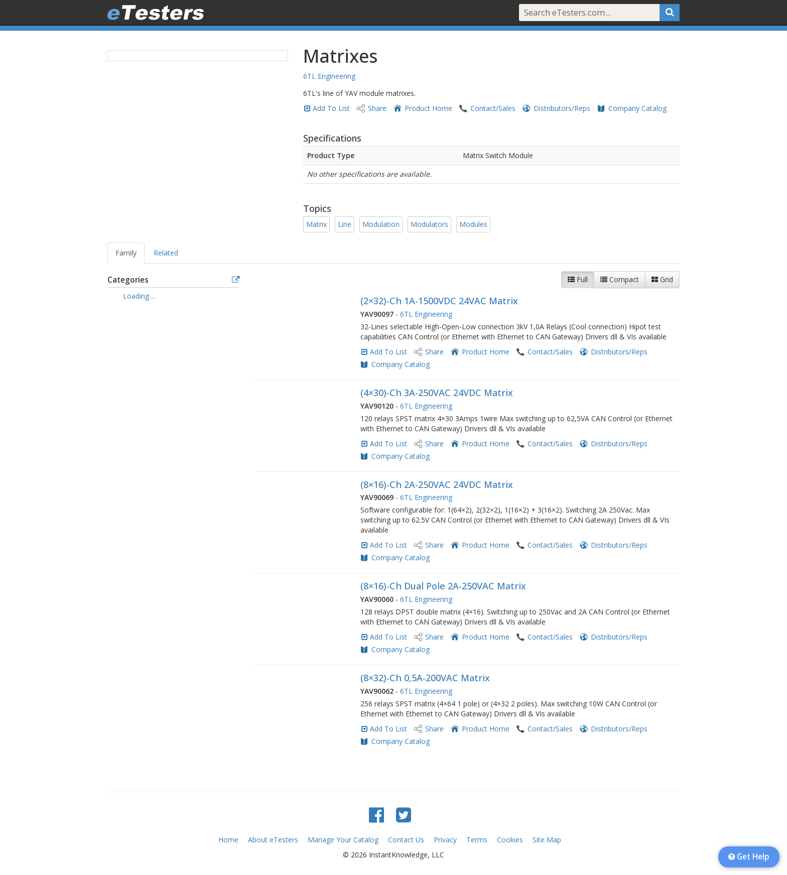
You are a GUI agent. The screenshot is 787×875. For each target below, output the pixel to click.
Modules (473, 224)
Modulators (429, 224)
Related (166, 253)
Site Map (547, 839)
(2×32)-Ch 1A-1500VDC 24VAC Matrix (439, 301)
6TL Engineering (329, 76)
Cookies (510, 839)
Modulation (381, 224)
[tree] (173, 297)
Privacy (445, 839)
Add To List (331, 108)
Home (228, 839)
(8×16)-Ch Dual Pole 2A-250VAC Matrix (443, 586)
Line (344, 224)
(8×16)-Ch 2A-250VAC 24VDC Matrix (436, 484)
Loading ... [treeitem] (139, 296)
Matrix (316, 224)
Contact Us (406, 839)
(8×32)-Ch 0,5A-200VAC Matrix (425, 678)
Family (126, 253)
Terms (476, 839)
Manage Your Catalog (343, 839)
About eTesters (273, 839)
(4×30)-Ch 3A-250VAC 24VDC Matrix (436, 393)
